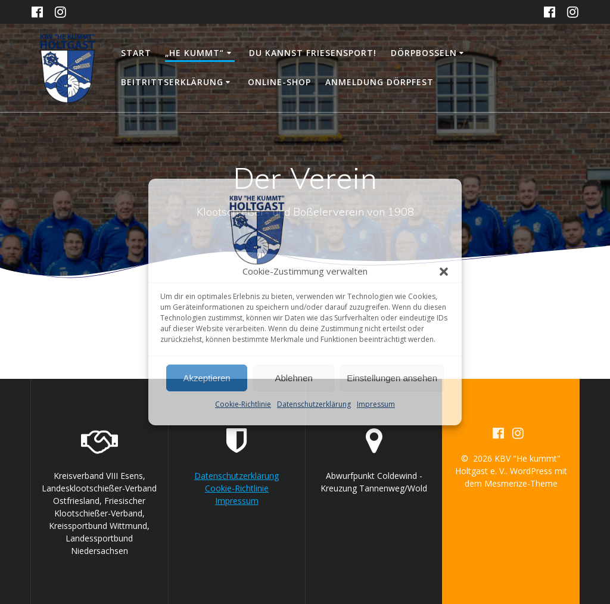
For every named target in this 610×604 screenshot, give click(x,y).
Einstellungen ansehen (392, 378)
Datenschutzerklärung (314, 404)
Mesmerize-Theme (521, 483)
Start (136, 52)
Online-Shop (279, 82)
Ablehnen (293, 378)
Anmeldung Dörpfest (379, 82)
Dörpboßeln (424, 52)
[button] (444, 272)
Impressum (376, 404)
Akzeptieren (206, 378)
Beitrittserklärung (172, 82)
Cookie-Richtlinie (243, 404)
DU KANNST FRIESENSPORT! (312, 52)
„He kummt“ (194, 52)
